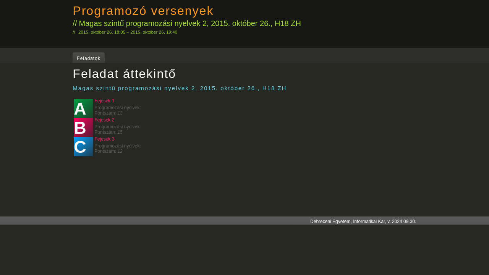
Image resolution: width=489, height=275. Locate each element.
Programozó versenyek (143, 11)
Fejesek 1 (104, 101)
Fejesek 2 (104, 120)
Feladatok (88, 58)
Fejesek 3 (104, 139)
